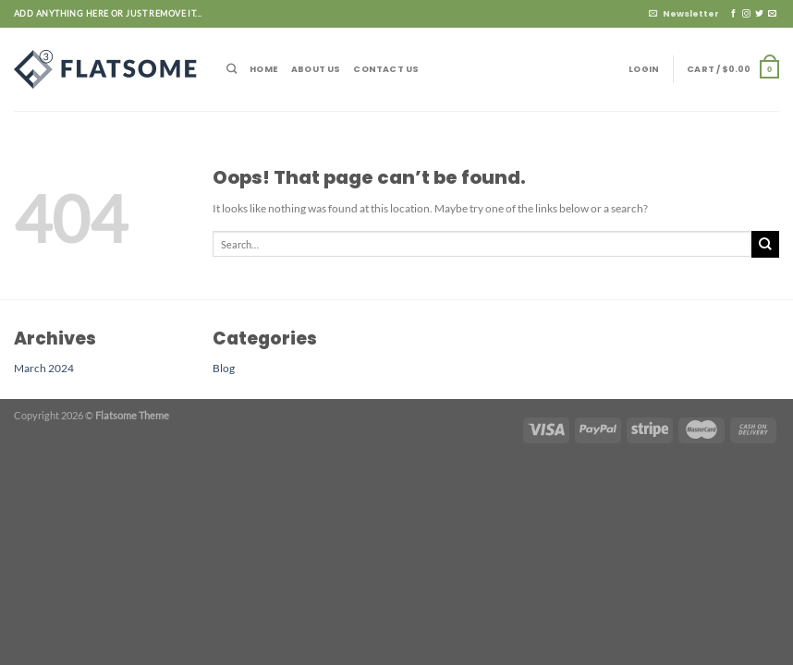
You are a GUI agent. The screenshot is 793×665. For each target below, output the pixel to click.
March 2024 (44, 367)
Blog (224, 367)
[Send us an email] (772, 13)
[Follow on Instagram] (746, 13)
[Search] (231, 69)
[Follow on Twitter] (759, 13)
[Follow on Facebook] (733, 13)
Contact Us (386, 69)
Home (264, 69)
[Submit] (765, 244)
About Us (316, 69)
